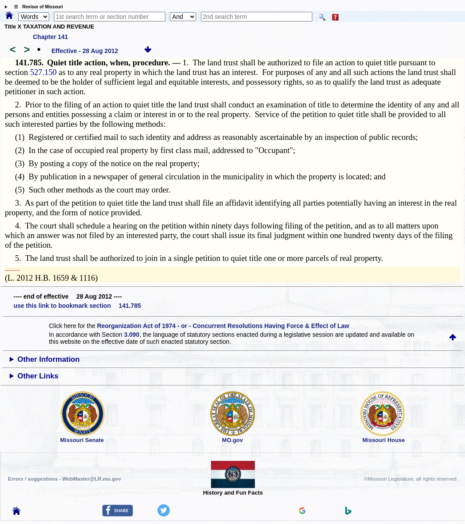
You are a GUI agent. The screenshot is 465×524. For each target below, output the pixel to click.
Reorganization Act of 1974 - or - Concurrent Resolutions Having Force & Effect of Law (223, 325)
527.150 (43, 72)
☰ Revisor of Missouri (36, 6)
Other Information (49, 359)
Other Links (38, 376)
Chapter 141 (50, 36)
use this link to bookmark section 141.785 (77, 305)
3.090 (132, 334)
